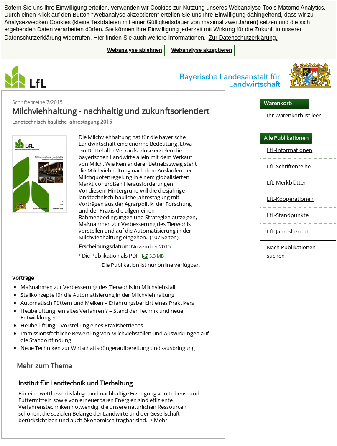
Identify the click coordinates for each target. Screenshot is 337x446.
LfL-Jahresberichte (289, 231)
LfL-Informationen (289, 150)
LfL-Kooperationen (290, 199)
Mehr (160, 420)
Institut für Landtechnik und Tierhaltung (75, 383)
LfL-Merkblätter (286, 182)
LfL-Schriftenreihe (289, 166)
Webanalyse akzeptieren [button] (201, 50)
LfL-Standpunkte (288, 215)
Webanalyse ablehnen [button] (134, 50)
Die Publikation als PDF (123, 255)
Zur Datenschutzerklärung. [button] (243, 37)
